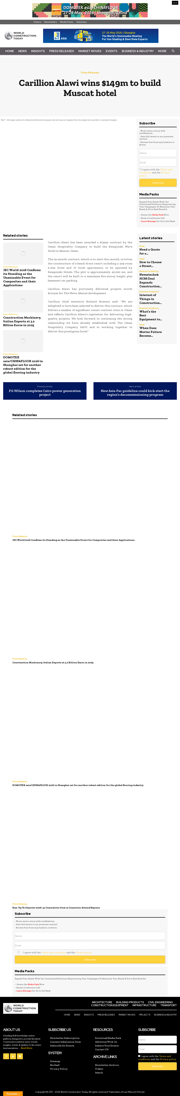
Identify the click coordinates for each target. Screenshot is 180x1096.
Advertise (81, 22)
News (22, 51)
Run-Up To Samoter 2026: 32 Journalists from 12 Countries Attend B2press (55, 907)
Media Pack (158, 215)
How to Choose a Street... (150, 263)
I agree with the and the (155, 172)
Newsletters (50, 22)
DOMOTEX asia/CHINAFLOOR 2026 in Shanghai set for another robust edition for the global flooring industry (23, 364)
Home (9, 51)
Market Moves (89, 51)
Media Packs (66, 22)
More (162, 51)
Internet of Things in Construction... (150, 297)
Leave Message (149, 221)
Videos (37, 22)
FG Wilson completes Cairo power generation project (45, 393)
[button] (173, 51)
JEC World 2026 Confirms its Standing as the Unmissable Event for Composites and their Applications (22, 277)
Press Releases (61, 51)
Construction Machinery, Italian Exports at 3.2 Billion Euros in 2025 (22, 321)
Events (111, 51)
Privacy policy (84, 951)
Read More (26, 1047)
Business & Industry (138, 51)
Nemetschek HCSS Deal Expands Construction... (150, 279)
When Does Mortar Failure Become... (150, 330)
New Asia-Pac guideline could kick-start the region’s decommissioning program (135, 393)
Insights (38, 51)
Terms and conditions (53, 951)
